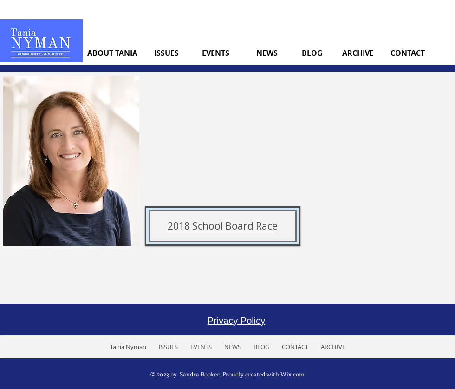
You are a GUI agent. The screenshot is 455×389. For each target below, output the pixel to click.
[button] (168, 346)
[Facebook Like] (416, 346)
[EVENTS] (215, 53)
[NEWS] (267, 53)
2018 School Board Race (223, 225)
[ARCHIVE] (358, 53)
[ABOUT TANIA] (112, 53)
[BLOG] (312, 53)
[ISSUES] (166, 53)
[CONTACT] (407, 53)
